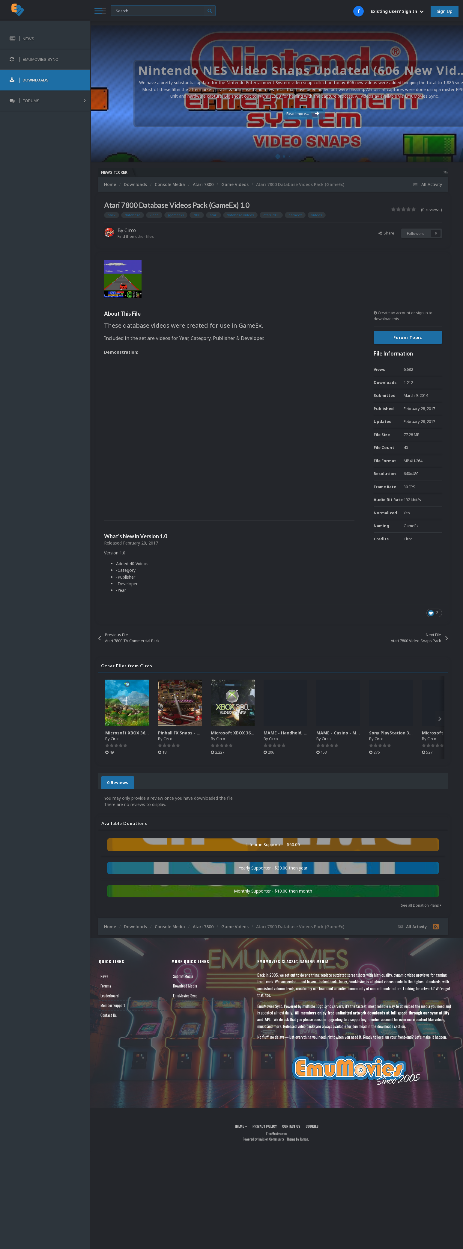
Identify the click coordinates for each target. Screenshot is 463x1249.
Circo (130, 230)
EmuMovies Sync (185, 996)
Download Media (185, 986)
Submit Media (183, 976)
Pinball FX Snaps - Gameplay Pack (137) (200, 733)
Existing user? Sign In (397, 11)
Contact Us (108, 1015)
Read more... (275, 110)
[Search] (163, 11)
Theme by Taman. (298, 1138)
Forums (105, 986)
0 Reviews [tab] (117, 782)
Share (386, 233)
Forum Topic (407, 337)
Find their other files (136, 236)
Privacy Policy (264, 1126)
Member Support (112, 1005)
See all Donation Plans (421, 905)
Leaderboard (109, 996)
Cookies (312, 1126)
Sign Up (445, 11)
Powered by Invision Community (263, 1138)
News (104, 976)
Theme (240, 1126)
